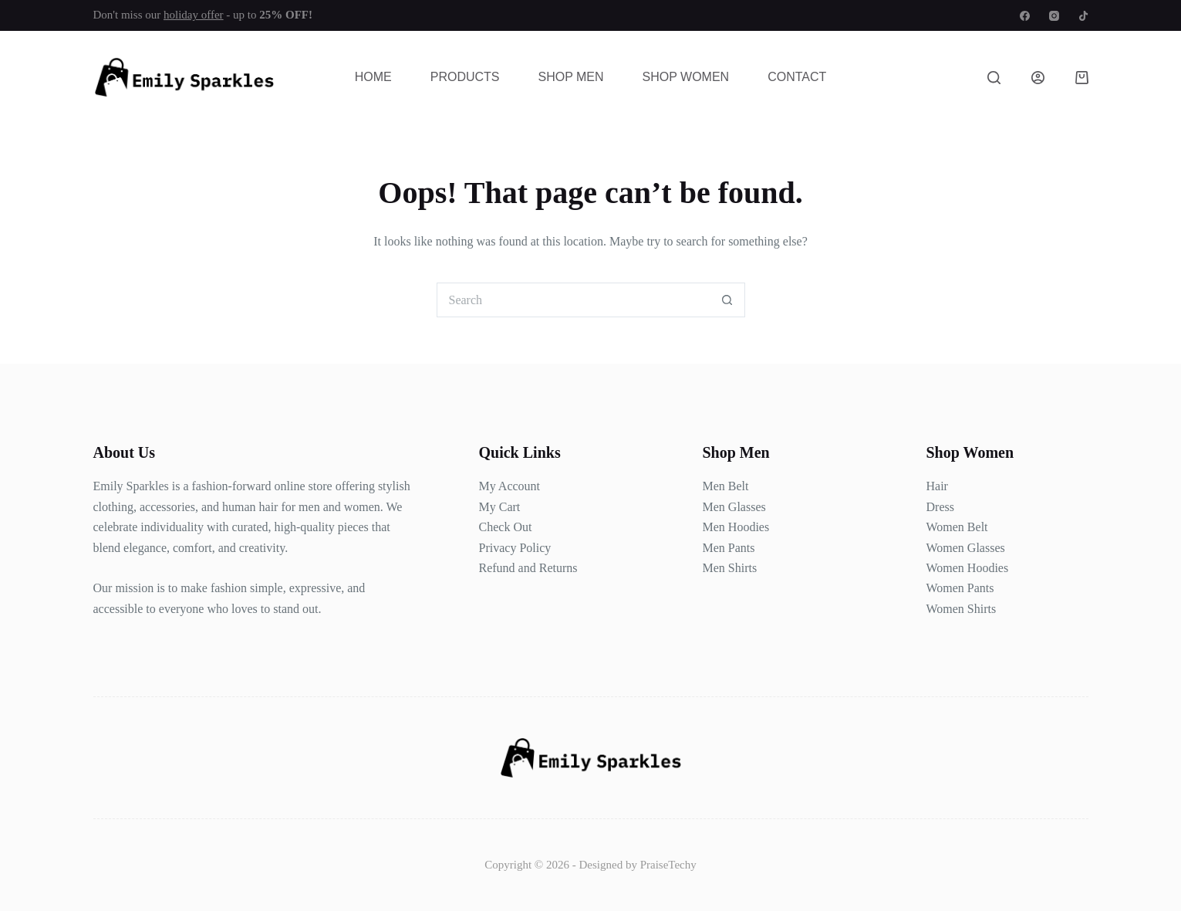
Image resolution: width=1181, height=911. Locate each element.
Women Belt (957, 526)
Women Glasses (965, 547)
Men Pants (729, 547)
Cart (508, 506)
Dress (940, 506)
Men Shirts (730, 567)
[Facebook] (1025, 16)
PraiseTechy (668, 865)
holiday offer (194, 14)
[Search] (993, 77)
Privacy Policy (515, 547)
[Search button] (727, 300)
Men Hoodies (736, 526)
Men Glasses (734, 506)
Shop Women (686, 76)
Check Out (505, 526)
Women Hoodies (967, 567)
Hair (937, 486)
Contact (797, 76)
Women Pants (960, 587)
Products (465, 76)
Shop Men (570, 76)
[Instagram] (1054, 16)
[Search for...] (573, 300)
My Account (510, 486)
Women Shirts (961, 608)
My (487, 506)
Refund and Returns (528, 567)
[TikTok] (1083, 16)
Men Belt (726, 486)
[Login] (1037, 77)
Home (373, 76)
